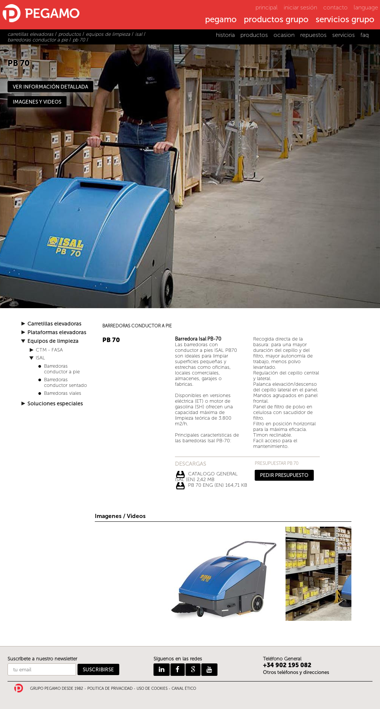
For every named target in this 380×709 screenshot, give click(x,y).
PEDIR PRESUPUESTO (284, 475)
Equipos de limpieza (53, 341)
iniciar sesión (300, 7)
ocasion (284, 34)
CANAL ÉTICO (184, 688)
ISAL (40, 358)
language (366, 7)
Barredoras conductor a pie (62, 368)
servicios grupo (345, 19)
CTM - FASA (49, 350)
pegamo (221, 19)
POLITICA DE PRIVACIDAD (109, 688)
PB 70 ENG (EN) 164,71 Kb (217, 485)
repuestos (313, 34)
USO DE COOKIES (152, 688)
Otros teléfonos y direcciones (296, 672)
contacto (335, 7)
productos (254, 34)
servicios (343, 34)
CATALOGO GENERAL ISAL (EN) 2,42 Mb (206, 474)
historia (225, 34)
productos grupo (276, 19)
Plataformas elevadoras (56, 332)
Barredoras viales (62, 393)
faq (364, 34)
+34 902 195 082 (287, 665)
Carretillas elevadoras (54, 324)
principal (266, 7)
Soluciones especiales (55, 403)
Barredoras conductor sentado (65, 382)
